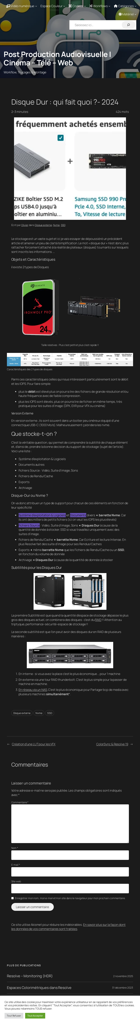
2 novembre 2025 (123, 976)
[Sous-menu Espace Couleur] (52, 6)
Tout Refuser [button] (14, 1015)
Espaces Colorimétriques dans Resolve (39, 988)
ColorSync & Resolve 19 (112, 744)
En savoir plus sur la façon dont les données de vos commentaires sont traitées (68, 926)
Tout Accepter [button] (35, 1015)
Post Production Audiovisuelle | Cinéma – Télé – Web (57, 58)
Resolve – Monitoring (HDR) (29, 976)
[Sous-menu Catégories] (125, 6)
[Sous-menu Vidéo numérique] (21, 6)
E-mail (15, 864)
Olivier (24, 225)
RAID (98, 620)
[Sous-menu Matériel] (127, 14)
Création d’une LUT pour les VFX (33, 744)
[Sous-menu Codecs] (77, 6)
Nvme (56, 225)
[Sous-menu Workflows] (99, 6)
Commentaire (20, 802)
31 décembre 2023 (122, 987)
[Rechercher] (128, 25)
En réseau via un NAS (33, 690)
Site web (16, 881)
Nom (14, 848)
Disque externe (43, 225)
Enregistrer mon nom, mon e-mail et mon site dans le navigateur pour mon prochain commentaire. (70, 898)
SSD (63, 225)
